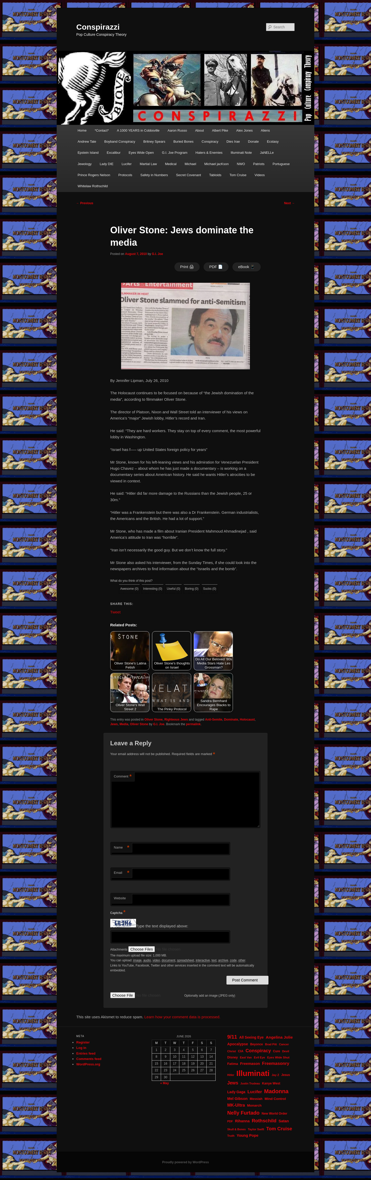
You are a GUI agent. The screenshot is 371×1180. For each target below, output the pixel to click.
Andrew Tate (87, 141)
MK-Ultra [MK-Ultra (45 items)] (236, 1105)
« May (164, 1083)
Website (120, 898)
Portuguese (281, 164)
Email (121, 873)
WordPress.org (88, 1064)
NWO (241, 164)
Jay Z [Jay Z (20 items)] (275, 1074)
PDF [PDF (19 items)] (230, 1121)
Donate (253, 141)
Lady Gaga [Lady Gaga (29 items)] (236, 1092)
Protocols (125, 175)
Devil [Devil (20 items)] (285, 1051)
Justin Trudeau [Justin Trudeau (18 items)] (250, 1083)
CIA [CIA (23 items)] (240, 1051)
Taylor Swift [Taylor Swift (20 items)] (256, 1129)
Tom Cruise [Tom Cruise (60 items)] (279, 1128)
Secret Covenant (188, 175)
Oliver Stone (154, 719)
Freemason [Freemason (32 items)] (250, 1064)
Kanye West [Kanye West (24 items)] (271, 1083)
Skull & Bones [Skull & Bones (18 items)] (236, 1129)
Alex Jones (244, 130)
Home (82, 130)
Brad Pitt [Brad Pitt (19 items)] (271, 1044)
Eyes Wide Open (141, 153)
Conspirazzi (98, 27)
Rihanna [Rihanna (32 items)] (242, 1121)
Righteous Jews (176, 719)
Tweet (115, 612)
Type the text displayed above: (162, 926)
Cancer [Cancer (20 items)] (284, 1044)
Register (83, 1042)
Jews (114, 724)
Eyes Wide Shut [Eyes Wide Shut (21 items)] (278, 1057)
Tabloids (215, 175)
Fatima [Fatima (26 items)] (232, 1064)
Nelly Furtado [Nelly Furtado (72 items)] (243, 1113)
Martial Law (148, 164)
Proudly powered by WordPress (185, 1162)
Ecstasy (273, 141)
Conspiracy (210, 141)
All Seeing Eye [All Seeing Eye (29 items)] (251, 1037)
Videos (260, 175)
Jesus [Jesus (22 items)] (285, 1075)
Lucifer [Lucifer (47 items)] (255, 1091)
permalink (193, 724)
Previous (84, 203)
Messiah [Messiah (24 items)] (256, 1099)
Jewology (84, 164)
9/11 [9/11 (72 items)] (232, 1037)
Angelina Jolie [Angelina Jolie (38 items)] (279, 1037)
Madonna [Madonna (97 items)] (276, 1091)
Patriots (258, 164)
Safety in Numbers (154, 175)
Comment (123, 776)
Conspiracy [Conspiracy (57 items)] (258, 1050)
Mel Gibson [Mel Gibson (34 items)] (237, 1099)
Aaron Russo (177, 130)
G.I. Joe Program (174, 153)
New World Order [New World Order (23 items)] (274, 1113)
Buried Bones (183, 141)
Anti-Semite (213, 719)
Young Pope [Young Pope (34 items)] (247, 1135)
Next (289, 203)
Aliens (265, 130)
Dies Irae (233, 141)
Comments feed (89, 1059)
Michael (190, 164)
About (199, 130)
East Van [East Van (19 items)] (246, 1057)
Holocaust (247, 719)
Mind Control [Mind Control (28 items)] (275, 1099)
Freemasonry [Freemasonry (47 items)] (275, 1063)
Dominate (231, 719)
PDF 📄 (216, 266)
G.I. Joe (157, 254)
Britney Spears (154, 141)
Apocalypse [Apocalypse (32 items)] (237, 1044)
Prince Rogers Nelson (94, 175)
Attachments (119, 949)
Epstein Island (88, 153)
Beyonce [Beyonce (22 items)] (256, 1044)
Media (124, 724)
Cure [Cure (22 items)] (276, 1051)
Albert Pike (220, 130)
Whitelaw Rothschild (93, 186)
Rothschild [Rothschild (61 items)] (264, 1120)
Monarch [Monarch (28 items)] (254, 1105)
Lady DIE (106, 164)
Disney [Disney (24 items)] (232, 1057)
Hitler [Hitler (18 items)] (230, 1074)
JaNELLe (267, 153)
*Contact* (102, 130)
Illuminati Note (241, 153)
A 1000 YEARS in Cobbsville (138, 130)
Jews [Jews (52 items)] (232, 1082)
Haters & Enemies (209, 153)
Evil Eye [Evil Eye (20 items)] (259, 1057)
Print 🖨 (187, 266)
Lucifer (127, 164)
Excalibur (113, 153)
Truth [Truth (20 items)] (230, 1135)
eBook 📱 (246, 266)
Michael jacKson (216, 164)
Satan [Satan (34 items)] (284, 1121)
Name (121, 847)
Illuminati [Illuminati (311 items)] (253, 1073)
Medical (170, 164)
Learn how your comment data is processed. (182, 1017)
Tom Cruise (238, 175)
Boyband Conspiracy (119, 141)
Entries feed (85, 1053)
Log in (81, 1048)
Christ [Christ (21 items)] (231, 1051)
